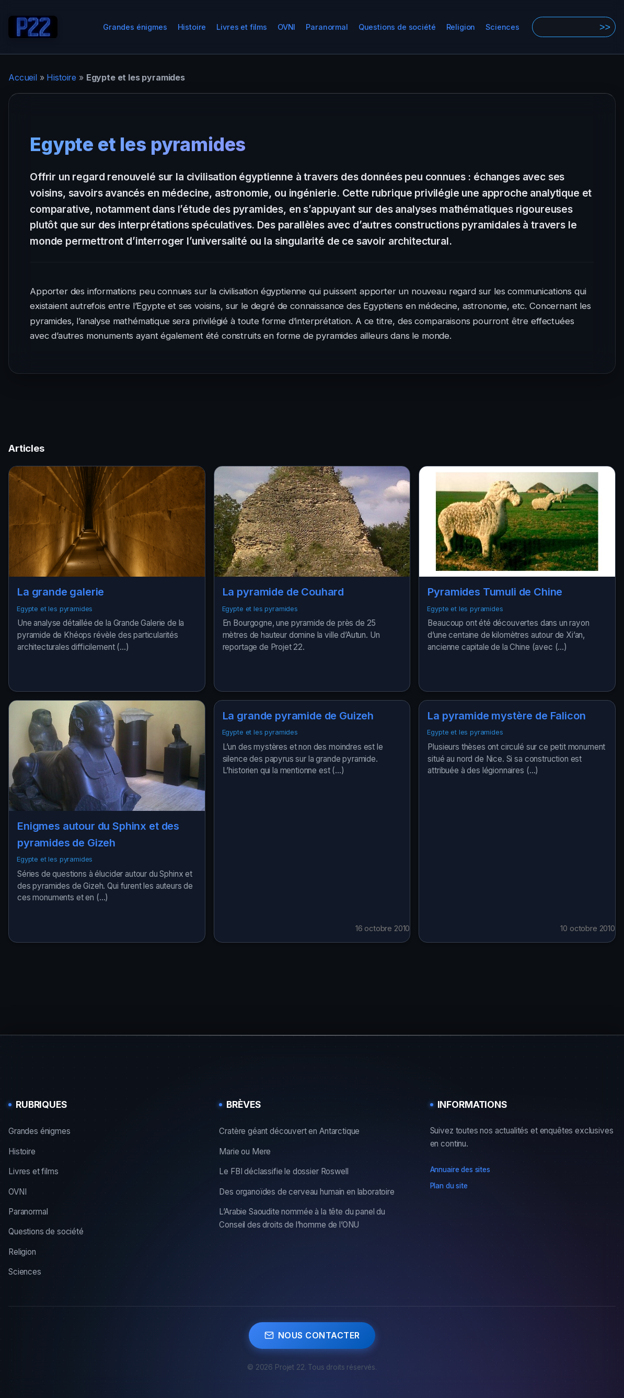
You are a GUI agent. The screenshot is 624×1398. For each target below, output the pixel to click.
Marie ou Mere (245, 1151)
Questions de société (397, 26)
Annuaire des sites (460, 1169)
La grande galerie (60, 592)
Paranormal (327, 26)
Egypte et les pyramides (55, 609)
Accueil (22, 77)
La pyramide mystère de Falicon (506, 715)
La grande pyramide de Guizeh (298, 715)
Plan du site (449, 1186)
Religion (461, 26)
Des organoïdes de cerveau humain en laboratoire (306, 1192)
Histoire (192, 26)
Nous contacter (312, 1335)
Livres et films (241, 26)
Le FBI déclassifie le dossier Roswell (283, 1171)
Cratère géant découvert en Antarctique (289, 1131)
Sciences (502, 26)
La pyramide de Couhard (283, 592)
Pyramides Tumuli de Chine (494, 592)
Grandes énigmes (135, 26)
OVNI (286, 26)
